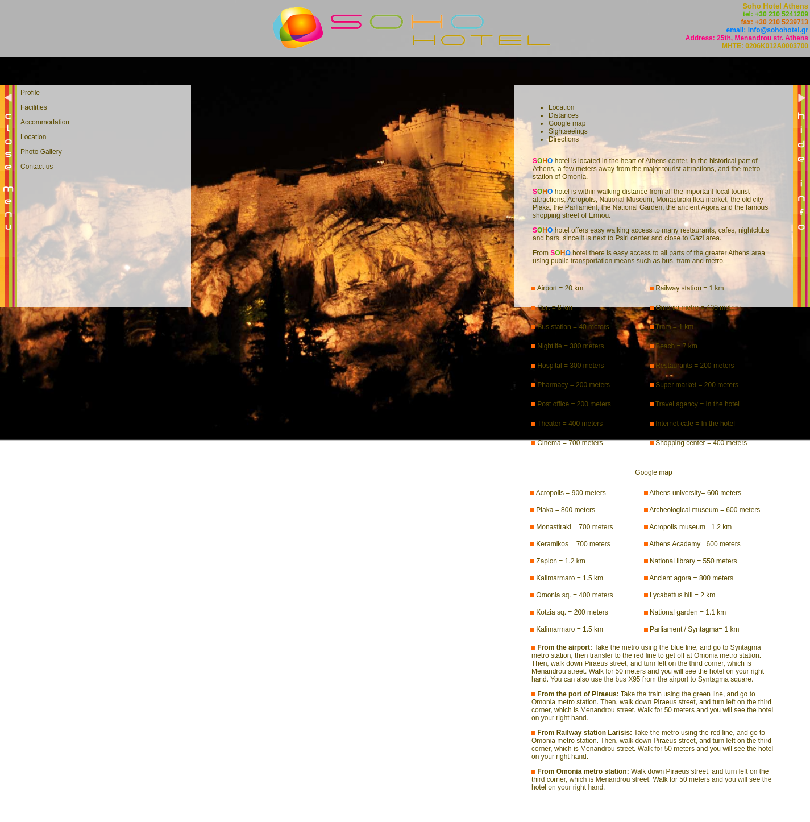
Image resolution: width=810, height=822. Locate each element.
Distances (564, 115)
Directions (564, 139)
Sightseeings (568, 131)
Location (33, 137)
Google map (567, 123)
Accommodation (44, 122)
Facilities (33, 107)
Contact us (36, 167)
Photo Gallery (41, 152)
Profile (30, 93)
